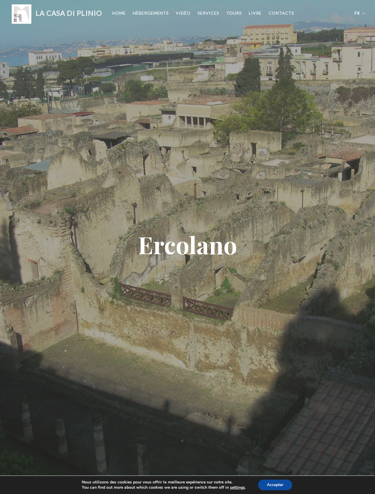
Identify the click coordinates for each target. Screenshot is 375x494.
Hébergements (151, 13)
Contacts (281, 13)
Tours (234, 13)
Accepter (275, 485)
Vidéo (183, 13)
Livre (255, 13)
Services (208, 13)
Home (119, 13)
